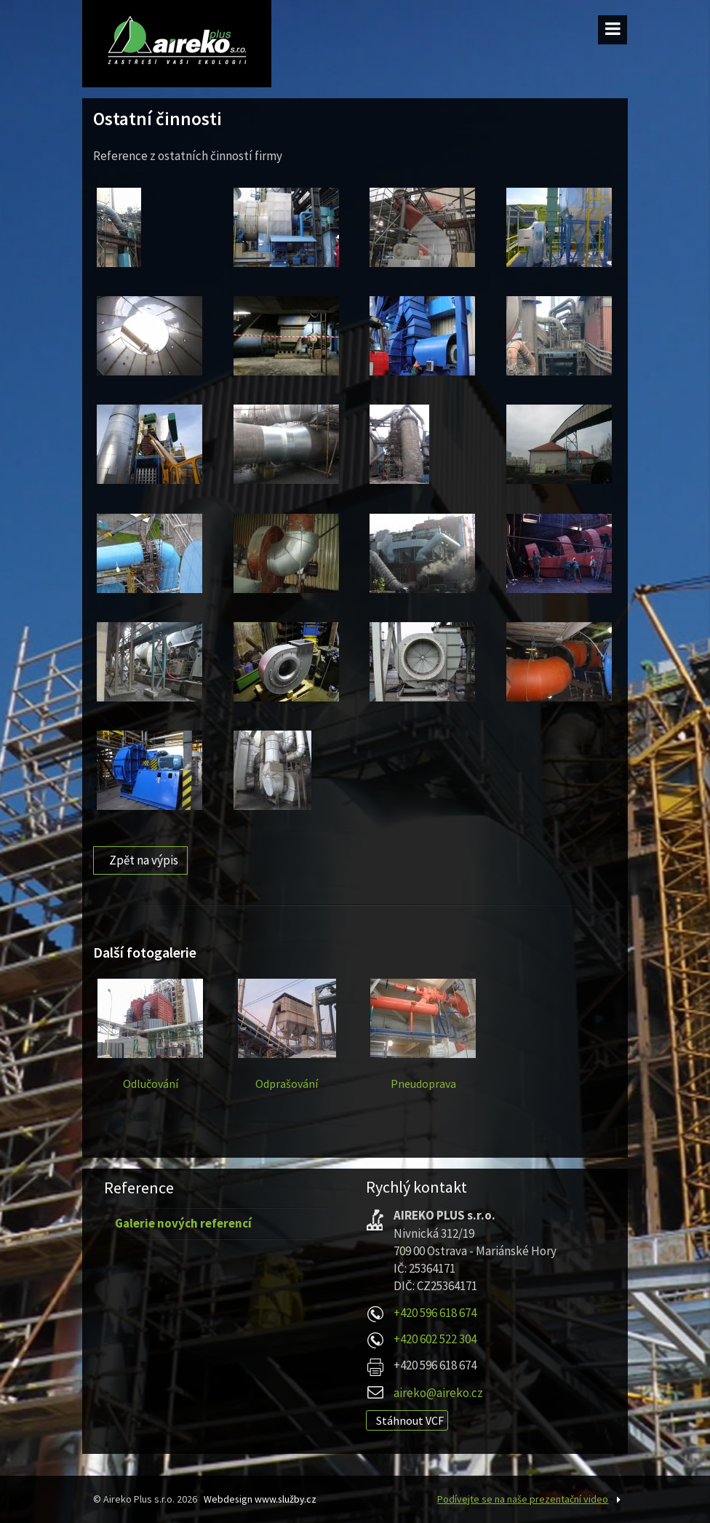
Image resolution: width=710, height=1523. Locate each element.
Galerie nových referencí (183, 1223)
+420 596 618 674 (435, 1313)
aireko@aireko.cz (438, 1393)
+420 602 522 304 (435, 1339)
